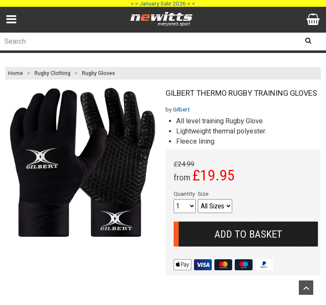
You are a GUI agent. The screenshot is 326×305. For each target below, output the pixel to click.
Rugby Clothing (52, 73)
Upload (306, 287)
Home (15, 73)
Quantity (184, 193)
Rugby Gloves (98, 73)
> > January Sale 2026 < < (163, 3)
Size (203, 193)
